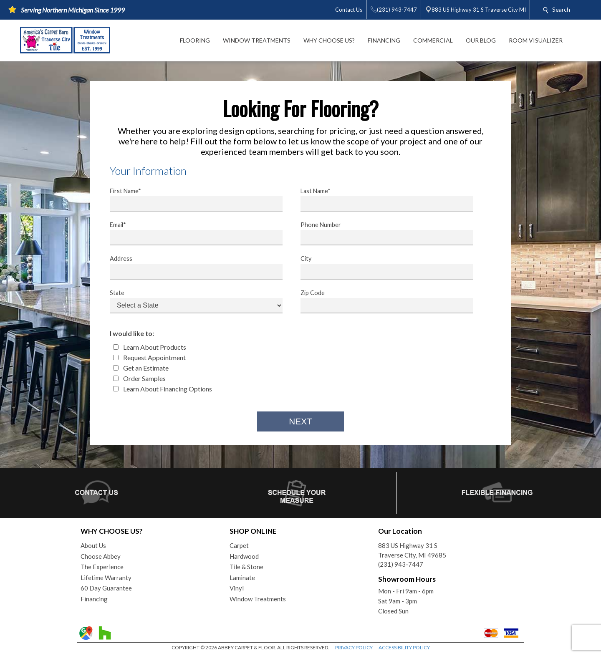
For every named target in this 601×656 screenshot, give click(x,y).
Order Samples (139, 378)
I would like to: (132, 333)
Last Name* (381, 199)
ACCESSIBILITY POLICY (404, 647)
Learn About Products (149, 347)
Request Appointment (149, 357)
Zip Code (381, 301)
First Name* (191, 199)
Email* (191, 233)
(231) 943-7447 (400, 564)
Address (191, 267)
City (381, 267)
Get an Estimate (141, 368)
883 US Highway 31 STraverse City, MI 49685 (412, 550)
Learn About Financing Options (162, 389)
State (191, 301)
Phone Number (381, 233)
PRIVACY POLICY (354, 647)
